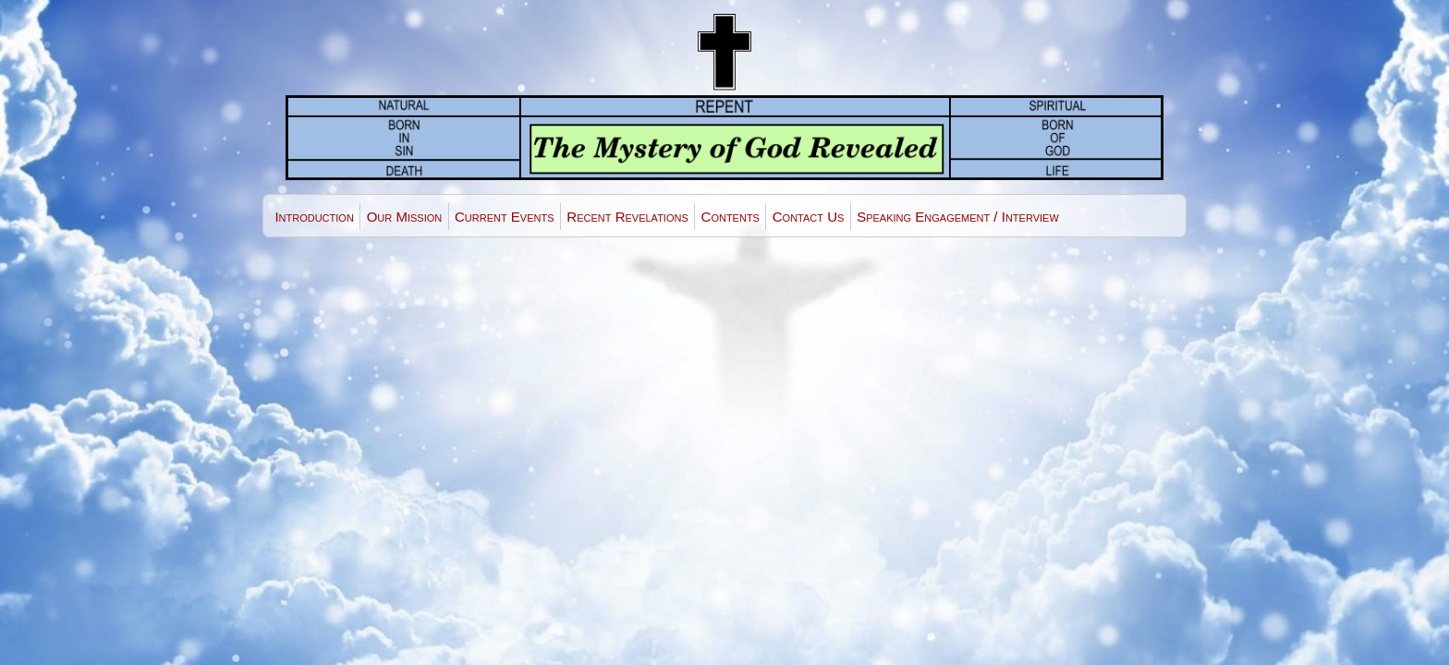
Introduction (313, 216)
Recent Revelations (627, 216)
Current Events (504, 216)
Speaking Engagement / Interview (958, 216)
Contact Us (809, 216)
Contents (730, 216)
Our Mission (405, 216)
